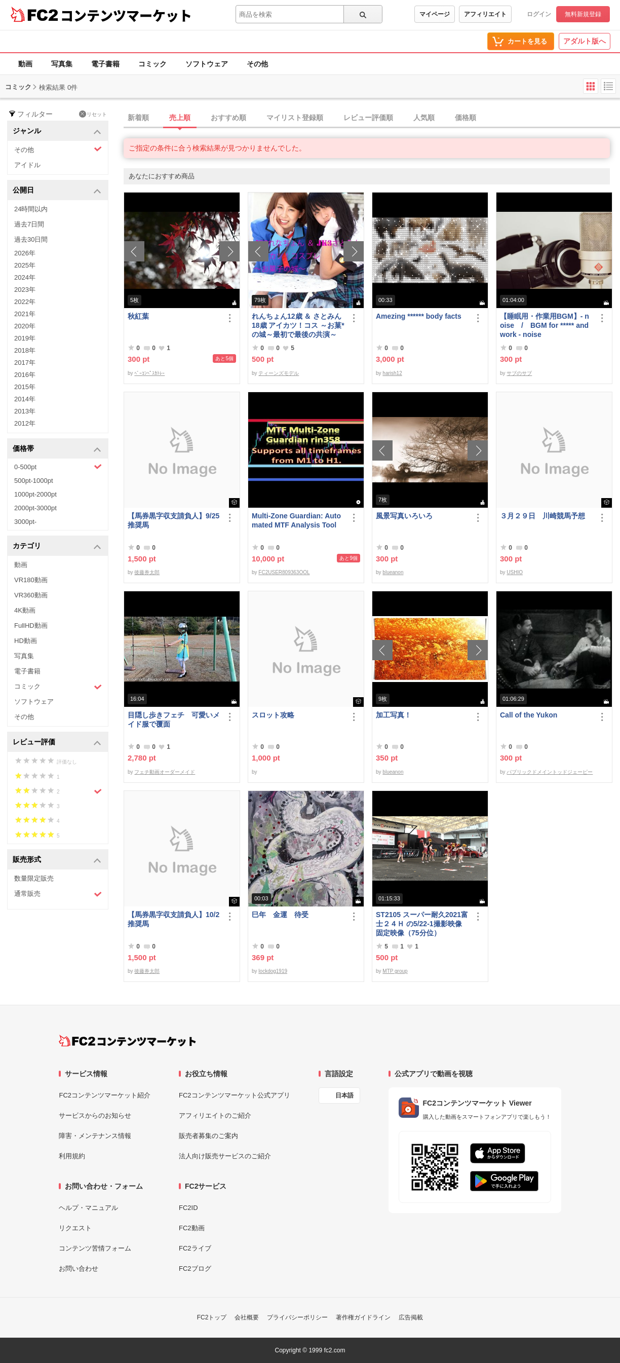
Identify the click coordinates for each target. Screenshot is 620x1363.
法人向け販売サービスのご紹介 (225, 1156)
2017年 (24, 362)
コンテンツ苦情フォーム (95, 1248)
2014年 (24, 399)
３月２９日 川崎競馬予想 (542, 516)
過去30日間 (31, 239)
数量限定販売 (34, 878)
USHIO (515, 572)
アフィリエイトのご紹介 (215, 1115)
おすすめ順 (228, 117)
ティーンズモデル (278, 373)
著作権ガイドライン (363, 1317)
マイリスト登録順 (294, 117)
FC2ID (188, 1207)
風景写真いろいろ (404, 516)
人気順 (424, 117)
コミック (152, 64)
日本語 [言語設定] (344, 1095)
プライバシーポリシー (297, 1317)
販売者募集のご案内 (208, 1136)
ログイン (539, 14)
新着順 (138, 117)
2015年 (24, 387)
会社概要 (247, 1317)
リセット (93, 114)
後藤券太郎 (147, 572)
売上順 (179, 117)
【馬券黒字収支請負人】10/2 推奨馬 (174, 919)
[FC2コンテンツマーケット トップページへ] (127, 1041)
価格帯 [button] (57, 449)
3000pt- (25, 521)
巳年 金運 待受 (280, 915)
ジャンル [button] (57, 131)
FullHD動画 (31, 625)
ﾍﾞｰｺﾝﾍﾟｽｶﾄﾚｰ (149, 373)
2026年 (24, 253)
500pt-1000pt (33, 480)
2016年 (24, 374)
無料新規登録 (583, 14)
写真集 (61, 64)
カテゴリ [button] (57, 546)
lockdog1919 (272, 971)
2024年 (24, 277)
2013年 (24, 411)
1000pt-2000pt (35, 494)
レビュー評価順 (368, 117)
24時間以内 (31, 209)
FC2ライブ (195, 1248)
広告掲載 (411, 1317)
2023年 (24, 289)
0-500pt (58, 467)
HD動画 (25, 641)
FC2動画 (192, 1228)
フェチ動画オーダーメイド (164, 772)
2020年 (24, 326)
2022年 (24, 302)
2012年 (24, 423)
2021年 (24, 314)
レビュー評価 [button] (57, 742)
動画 (25, 64)
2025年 (24, 265)
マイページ (434, 14)
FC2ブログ (195, 1268)
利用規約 (72, 1156)
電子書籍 (105, 64)
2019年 (24, 338)
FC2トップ (212, 1317)
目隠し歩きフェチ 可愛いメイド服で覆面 (174, 719)
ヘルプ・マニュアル (88, 1207)
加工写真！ (393, 715)
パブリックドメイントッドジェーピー (550, 772)
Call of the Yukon (528, 715)
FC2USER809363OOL (283, 572)
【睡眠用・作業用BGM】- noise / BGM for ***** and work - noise (544, 325)
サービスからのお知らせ (95, 1115)
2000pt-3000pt (35, 508)
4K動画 (24, 610)
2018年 (24, 350)
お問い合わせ (78, 1268)
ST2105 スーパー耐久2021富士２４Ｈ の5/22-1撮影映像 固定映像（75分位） (422, 924)
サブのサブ (519, 373)
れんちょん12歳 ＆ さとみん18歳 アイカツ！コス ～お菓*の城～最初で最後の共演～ (298, 325)
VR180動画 (31, 580)
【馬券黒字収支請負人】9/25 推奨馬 (174, 520)
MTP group (394, 971)
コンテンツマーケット (126, 15)
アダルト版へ (584, 41)
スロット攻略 (273, 715)
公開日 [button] (57, 191)
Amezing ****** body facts (418, 316)
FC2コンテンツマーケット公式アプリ (234, 1095)
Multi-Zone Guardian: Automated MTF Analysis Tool (296, 520)
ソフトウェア (206, 64)
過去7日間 (29, 224)
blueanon (392, 572)
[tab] (372, 118)
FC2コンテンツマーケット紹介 (104, 1095)
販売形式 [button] (57, 860)
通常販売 (58, 894)
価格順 (465, 117)
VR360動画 (31, 595)
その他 (257, 64)
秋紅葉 (138, 316)
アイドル (27, 165)
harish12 (392, 373)
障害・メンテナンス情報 (95, 1136)
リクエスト (75, 1228)
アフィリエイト (485, 14)
